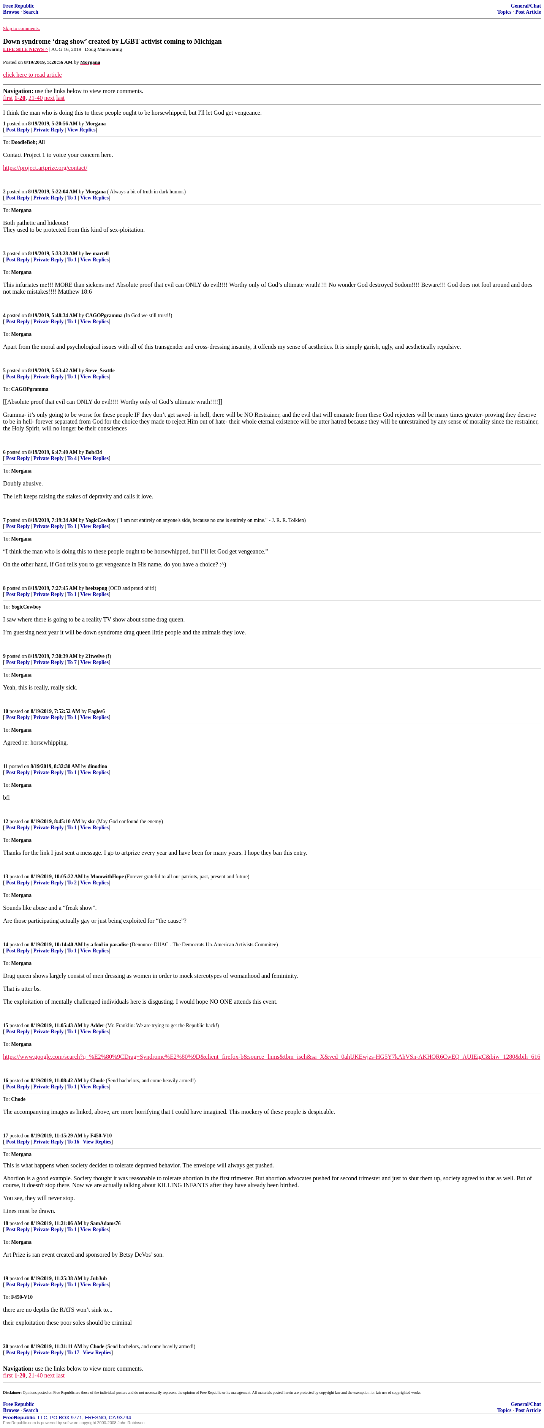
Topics (504, 12)
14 (5, 944)
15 (5, 1025)
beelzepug (96, 588)
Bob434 (93, 452)
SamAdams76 (105, 1223)
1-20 (19, 98)
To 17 (73, 1352)
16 (5, 1080)
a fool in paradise (109, 944)
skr (91, 821)
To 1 (72, 198)
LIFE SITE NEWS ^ (25, 49)
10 (5, 711)
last (60, 98)
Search (30, 12)
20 (5, 1346)
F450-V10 (101, 1136)
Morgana (95, 124)
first (8, 98)
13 (5, 876)
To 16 (73, 1142)
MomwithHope (107, 876)
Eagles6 (96, 711)
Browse (11, 12)
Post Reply (18, 130)
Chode (97, 1080)
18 (5, 1223)
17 (5, 1136)
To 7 (72, 662)
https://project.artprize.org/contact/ (45, 167)
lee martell (97, 253)
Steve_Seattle (100, 370)
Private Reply (48, 130)
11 (5, 766)
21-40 (35, 98)
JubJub (98, 1278)
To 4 (72, 458)
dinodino (97, 766)
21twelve (95, 656)
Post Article (528, 12)
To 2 (72, 883)
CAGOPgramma (104, 315)
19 (5, 1278)
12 (5, 821)
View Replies (81, 130)
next (49, 98)
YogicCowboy (100, 520)
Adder (97, 1025)
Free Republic (18, 6)
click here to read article (32, 74)
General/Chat (526, 6)
